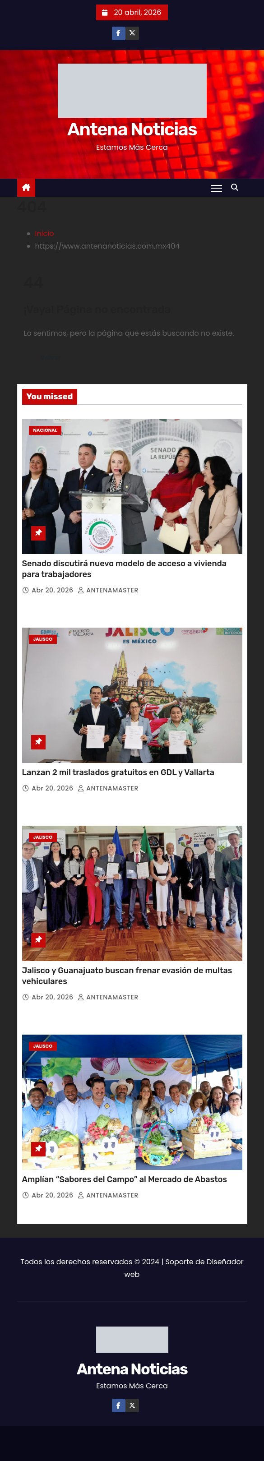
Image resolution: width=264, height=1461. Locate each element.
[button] (237, 187)
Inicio (44, 233)
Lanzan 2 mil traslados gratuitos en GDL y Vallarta (118, 772)
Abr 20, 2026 (53, 590)
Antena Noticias (132, 129)
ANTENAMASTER (108, 590)
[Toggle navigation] (217, 188)
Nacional (45, 430)
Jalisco (43, 639)
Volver (51, 358)
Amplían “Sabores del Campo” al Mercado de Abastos (124, 1179)
